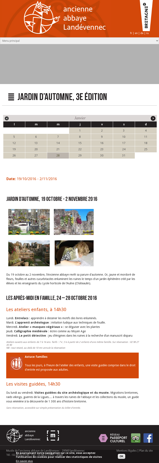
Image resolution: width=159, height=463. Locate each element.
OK (121, 456)
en (136, 33)
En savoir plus (24, 461)
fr (131, 33)
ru (147, 33)
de (141, 33)
